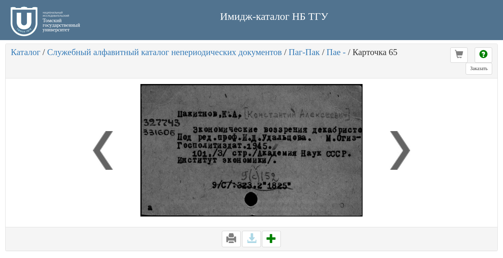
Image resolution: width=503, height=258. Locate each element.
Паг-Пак (304, 52)
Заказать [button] (479, 68)
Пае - (336, 52)
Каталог (26, 52)
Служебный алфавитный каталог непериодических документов (164, 52)
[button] (459, 55)
